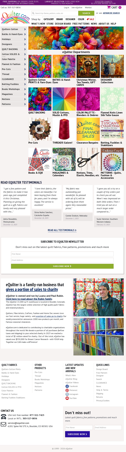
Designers (14, 44)
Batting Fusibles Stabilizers (14, 85)
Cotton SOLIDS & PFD (14, 55)
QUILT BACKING (14, 49)
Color (81, 19)
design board (63, 23)
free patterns (81, 23)
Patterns (14, 104)
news (94, 23)
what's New (38, 23)
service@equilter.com (18, 423)
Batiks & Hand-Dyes (14, 34)
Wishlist (88, 7)
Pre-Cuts (14, 69)
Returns (99, 397)
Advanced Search (111, 13)
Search (86, 13)
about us (104, 23)
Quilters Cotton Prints (14, 30)
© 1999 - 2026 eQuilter (62, 448)
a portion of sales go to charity (49, 316)
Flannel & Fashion (14, 64)
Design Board (102, 369)
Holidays (14, 39)
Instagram (71, 394)
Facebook (71, 386)
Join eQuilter (77, 7)
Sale (91, 19)
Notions (14, 99)
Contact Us (7, 410)
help (113, 23)
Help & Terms (102, 390)
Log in (66, 7)
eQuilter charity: (103, 1)
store (50, 23)
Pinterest (71, 390)
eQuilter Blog (71, 379)
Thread (14, 74)
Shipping (99, 393)
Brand (59, 19)
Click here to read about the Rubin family (29, 299)
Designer (70, 19)
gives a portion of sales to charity (32, 289)
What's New (70, 375)
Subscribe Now (62, 266)
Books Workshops (14, 89)
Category (49, 19)
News (98, 386)
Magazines (14, 94)
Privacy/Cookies (102, 400)
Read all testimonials (62, 230)
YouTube (71, 398)
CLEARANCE (14, 79)
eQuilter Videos (72, 382)
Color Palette (14, 59)
